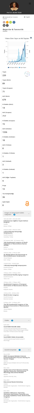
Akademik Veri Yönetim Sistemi (10, 18)
